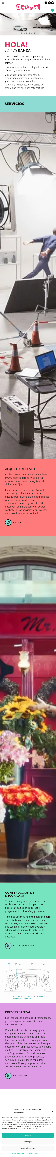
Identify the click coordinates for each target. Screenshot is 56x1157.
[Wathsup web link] (52, 10)
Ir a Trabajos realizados (24, 946)
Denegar (28, 1141)
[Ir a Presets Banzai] (8, 1076)
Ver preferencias (28, 1148)
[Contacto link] (46, 2)
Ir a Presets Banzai (21, 1075)
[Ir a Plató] (8, 522)
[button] (52, 1111)
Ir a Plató (17, 522)
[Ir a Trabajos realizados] (8, 946)
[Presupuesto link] (52, 2)
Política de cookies (18, 1153)
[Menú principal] (3, 2)
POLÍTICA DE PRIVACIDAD (34, 1153)
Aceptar (28, 1135)
